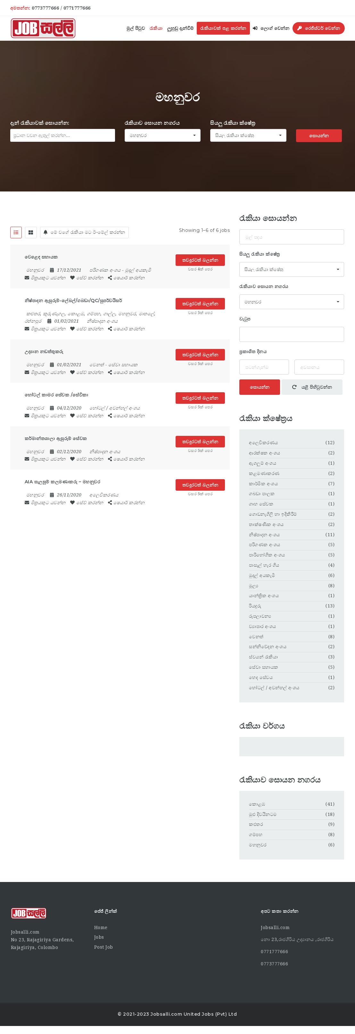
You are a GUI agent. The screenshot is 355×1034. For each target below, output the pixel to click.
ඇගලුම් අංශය (262, 463)
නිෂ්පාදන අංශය (102, 321)
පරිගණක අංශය (105, 270)
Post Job (103, 947)
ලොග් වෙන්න (271, 28)
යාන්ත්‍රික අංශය (264, 595)
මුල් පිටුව (136, 28)
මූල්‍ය (253, 585)
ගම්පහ (255, 834)
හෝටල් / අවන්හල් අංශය (114, 408)
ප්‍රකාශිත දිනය (253, 351)
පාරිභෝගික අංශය (267, 554)
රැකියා (156, 28)
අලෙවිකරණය (104, 494)
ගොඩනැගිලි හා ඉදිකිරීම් (273, 514)
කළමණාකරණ (264, 473)
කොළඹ (257, 804)
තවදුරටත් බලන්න (200, 260)
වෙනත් (96, 364)
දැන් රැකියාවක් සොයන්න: (40, 123)
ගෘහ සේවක (261, 503)
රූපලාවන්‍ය (260, 616)
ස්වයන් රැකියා (263, 656)
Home (101, 927)
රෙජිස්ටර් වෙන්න (318, 28)
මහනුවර (258, 844)
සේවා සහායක (123, 364)
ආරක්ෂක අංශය (264, 452)
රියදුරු (255, 605)
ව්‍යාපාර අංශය (262, 626)
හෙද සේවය (261, 677)
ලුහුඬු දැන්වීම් (180, 28)
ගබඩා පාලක (262, 493)
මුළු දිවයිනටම (263, 814)
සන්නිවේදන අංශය (267, 646)
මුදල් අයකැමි (138, 270)
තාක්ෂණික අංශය (266, 524)
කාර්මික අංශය (263, 483)
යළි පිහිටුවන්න (312, 387)
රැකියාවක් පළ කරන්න (223, 28)
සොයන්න (319, 136)
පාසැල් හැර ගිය (264, 565)
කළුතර (256, 824)
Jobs (99, 937)
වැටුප (245, 319)
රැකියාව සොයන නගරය (152, 123)
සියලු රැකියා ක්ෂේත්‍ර (232, 123)
